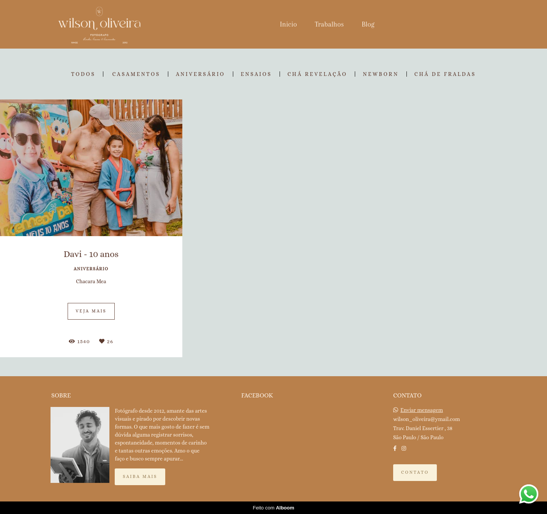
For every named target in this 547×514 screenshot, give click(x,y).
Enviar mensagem (421, 410)
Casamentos (136, 74)
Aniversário (200, 74)
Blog (368, 24)
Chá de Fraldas (445, 74)
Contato (415, 472)
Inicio (288, 24)
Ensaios (256, 74)
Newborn (381, 74)
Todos (83, 74)
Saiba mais (140, 476)
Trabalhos (329, 24)
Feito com (273, 508)
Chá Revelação (318, 74)
